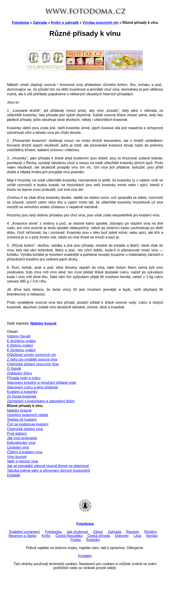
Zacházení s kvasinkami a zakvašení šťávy (41, 401)
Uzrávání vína (18, 447)
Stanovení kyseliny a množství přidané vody (41, 383)
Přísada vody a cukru (23, 378)
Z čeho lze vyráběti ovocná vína (32, 359)
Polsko (75, 540)
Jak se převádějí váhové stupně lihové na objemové (48, 466)
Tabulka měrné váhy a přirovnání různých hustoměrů (48, 470)
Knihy (46, 536)
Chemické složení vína (25, 429)
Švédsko (93, 540)
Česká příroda (98, 536)
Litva (137, 536)
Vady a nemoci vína (22, 461)
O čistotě (14, 368)
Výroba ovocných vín (100, 22)
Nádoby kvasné (19, 410)
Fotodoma (20, 22)
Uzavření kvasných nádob (27, 415)
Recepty (132, 532)
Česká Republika (69, 536)
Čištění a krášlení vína (24, 452)
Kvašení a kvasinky (22, 392)
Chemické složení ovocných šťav (33, 364)
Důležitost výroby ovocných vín (31, 355)
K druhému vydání (21, 341)
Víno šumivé (17, 457)
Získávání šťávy (19, 373)
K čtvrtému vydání (21, 350)
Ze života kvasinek (21, 396)
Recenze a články (22, 536)
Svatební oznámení (24, 532)
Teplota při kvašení (22, 419)
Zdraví (98, 532)
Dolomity (122, 536)
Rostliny (150, 532)
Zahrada (40, 22)
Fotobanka (53, 532)
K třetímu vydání (20, 345)
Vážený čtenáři (19, 336)
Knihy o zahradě (65, 22)
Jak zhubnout (77, 532)
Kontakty (85, 556)
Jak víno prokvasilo (22, 438)
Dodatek (13, 475)
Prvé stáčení (17, 433)
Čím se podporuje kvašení (27, 424)
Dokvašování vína (21, 443)
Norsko (152, 536)
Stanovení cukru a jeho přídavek (32, 387)
